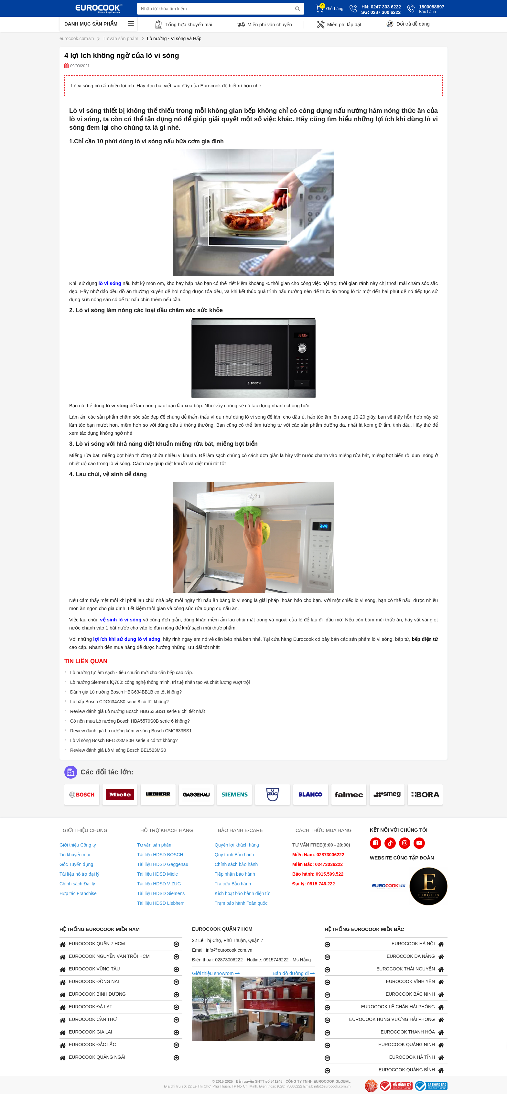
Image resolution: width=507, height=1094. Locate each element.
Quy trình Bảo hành (234, 854)
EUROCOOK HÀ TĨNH (384, 1057)
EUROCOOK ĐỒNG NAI (119, 982)
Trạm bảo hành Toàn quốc (241, 903)
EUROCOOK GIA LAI (119, 1032)
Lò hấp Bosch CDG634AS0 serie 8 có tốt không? (119, 701)
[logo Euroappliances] (390, 887)
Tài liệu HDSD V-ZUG (159, 883)
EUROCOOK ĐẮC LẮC (119, 1045)
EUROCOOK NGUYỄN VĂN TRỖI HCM (119, 956)
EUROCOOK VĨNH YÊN (384, 982)
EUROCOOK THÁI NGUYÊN (384, 969)
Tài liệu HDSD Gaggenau (162, 864)
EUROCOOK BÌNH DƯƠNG (119, 994)
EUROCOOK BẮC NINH (384, 994)
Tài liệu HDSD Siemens (161, 893)
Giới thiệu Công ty (77, 845)
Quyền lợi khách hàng (237, 845)
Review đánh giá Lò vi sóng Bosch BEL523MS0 (118, 750)
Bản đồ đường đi (294, 973)
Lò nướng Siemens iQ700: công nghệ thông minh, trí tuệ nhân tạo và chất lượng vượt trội (160, 682)
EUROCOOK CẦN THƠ (119, 1019)
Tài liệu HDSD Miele (157, 874)
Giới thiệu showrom (216, 973)
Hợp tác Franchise (78, 893)
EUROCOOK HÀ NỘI (384, 944)
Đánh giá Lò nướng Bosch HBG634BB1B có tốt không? (126, 692)
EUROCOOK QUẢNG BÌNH (384, 1070)
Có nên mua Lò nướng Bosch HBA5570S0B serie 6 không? (130, 721)
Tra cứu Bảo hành (233, 883)
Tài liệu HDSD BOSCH (160, 854)
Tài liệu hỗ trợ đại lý (79, 874)
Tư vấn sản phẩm (155, 845)
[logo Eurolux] (430, 887)
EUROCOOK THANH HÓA (384, 1032)
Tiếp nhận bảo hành (235, 874)
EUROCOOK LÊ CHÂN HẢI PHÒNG (384, 1007)
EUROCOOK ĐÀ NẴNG (384, 956)
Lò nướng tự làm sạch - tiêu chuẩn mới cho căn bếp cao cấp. (131, 672)
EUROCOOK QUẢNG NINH (384, 1045)
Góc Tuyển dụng (76, 864)
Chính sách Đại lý (77, 883)
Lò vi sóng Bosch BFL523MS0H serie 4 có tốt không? (124, 740)
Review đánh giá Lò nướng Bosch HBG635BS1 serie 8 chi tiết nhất (137, 711)
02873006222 (229, 959)
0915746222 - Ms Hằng (287, 959)
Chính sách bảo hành (236, 864)
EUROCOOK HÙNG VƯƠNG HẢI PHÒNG (384, 1019)
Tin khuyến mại (74, 854)
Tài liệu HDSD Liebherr (160, 903)
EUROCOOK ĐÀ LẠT (119, 1007)
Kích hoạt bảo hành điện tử (242, 893)
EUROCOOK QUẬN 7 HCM (119, 944)
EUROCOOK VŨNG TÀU (119, 969)
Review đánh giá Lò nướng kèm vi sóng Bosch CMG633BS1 (131, 730)
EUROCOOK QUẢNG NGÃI (119, 1057)
